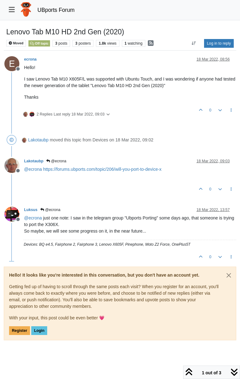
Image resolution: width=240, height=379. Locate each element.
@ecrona (56, 161)
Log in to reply (219, 43)
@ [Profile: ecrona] (33, 169)
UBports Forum (56, 10)
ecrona (30, 59)
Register (19, 330)
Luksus (31, 210)
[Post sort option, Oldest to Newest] (194, 43)
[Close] (229, 275)
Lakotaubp (38, 139)
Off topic (39, 43)
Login (39, 330)
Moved (16, 43)
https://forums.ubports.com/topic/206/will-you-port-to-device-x (102, 169)
